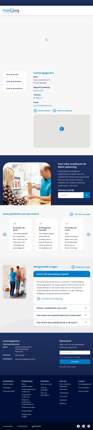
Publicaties (7, 388)
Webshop (63, 403)
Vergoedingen (27, 411)
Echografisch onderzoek (26, 396)
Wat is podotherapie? (27, 385)
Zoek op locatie (12, 74)
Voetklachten (8, 381)
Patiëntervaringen (28, 407)
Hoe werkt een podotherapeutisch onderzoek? (59, 315)
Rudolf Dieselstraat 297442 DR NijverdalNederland (23, 349)
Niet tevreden (83, 391)
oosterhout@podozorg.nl (42, 105)
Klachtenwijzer (8, 384)
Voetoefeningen (9, 391)
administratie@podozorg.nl (25, 359)
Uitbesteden (64, 393)
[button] (62, 129)
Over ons (63, 381)
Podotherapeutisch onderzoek (29, 390)
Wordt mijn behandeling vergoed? (53, 274)
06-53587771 (38, 98)
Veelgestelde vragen (26, 415)
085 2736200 (19, 355)
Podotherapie (27, 381)
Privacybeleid (8, 426)
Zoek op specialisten (14, 88)
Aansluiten (63, 389)
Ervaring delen (83, 388)
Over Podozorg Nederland (65, 385)
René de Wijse (38, 90)
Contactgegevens (84, 384)
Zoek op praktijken (13, 81)
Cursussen (63, 396)
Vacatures (63, 400)
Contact (81, 381)
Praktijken (45, 381)
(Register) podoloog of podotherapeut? (28, 402)
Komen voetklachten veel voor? (52, 308)
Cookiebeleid (22, 426)
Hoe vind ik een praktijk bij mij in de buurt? (57, 322)
